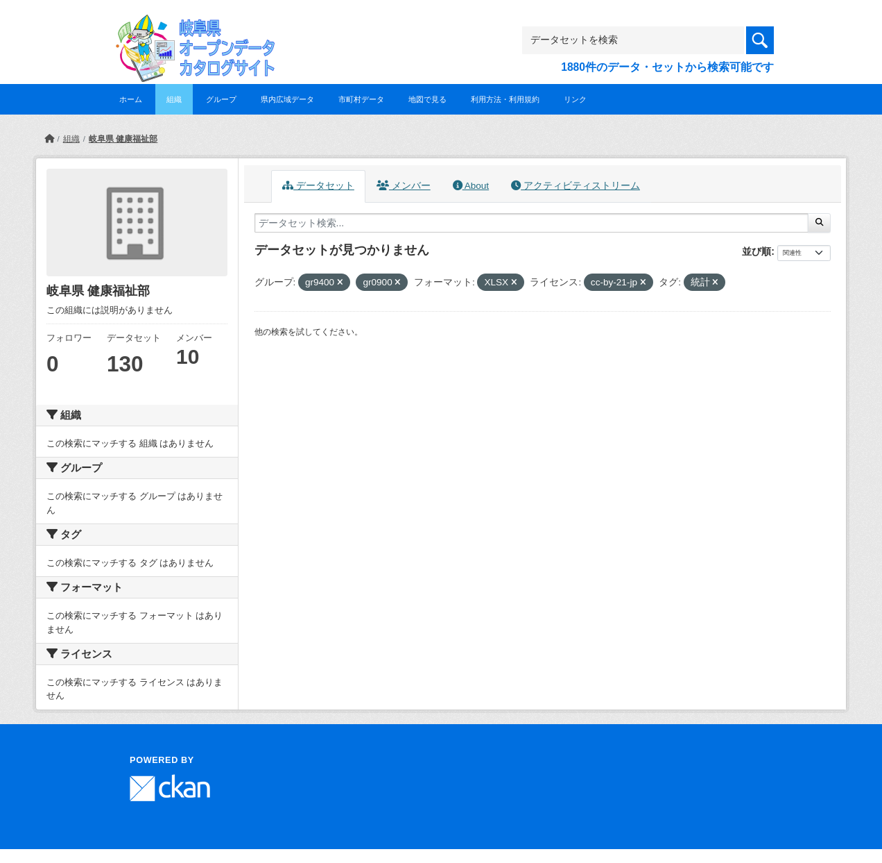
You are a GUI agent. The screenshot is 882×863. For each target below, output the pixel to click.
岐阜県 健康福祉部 (123, 139)
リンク (575, 99)
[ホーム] (49, 139)
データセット (318, 186)
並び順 (756, 251)
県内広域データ (287, 99)
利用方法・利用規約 (505, 99)
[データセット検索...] (531, 223)
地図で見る (427, 99)
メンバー (404, 186)
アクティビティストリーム (575, 186)
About (471, 186)
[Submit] (819, 223)
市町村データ (361, 99)
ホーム (130, 99)
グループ (221, 99)
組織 (174, 99)
